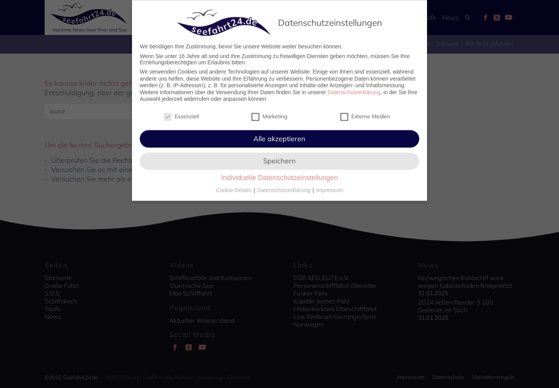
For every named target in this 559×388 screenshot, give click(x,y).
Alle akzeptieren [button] (279, 134)
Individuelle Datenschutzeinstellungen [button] (279, 174)
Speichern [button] (279, 157)
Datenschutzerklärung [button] (284, 186)
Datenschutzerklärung (354, 88)
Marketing (269, 112)
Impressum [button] (329, 186)
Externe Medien (365, 112)
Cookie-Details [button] (234, 186)
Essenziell (181, 112)
